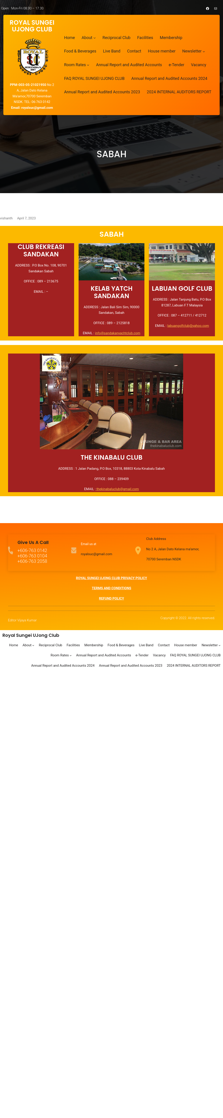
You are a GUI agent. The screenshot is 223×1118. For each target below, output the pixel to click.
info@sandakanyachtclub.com (117, 333)
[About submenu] (94, 38)
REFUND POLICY (111, 598)
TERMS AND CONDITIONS (111, 588)
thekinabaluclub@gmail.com (117, 489)
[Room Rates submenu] (88, 65)
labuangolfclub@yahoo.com (188, 326)
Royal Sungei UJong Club (30, 635)
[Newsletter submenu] (204, 51)
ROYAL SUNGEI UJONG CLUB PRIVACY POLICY (111, 578)
